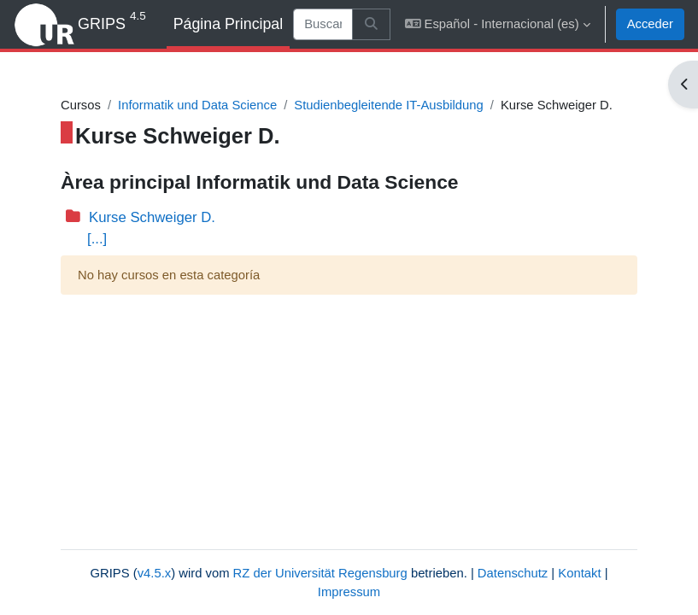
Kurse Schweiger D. (152, 217)
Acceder (650, 24)
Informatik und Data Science (197, 105)
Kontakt (579, 573)
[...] (97, 239)
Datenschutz (513, 573)
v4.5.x (155, 573)
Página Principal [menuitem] (228, 23)
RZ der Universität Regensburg (320, 573)
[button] (497, 24)
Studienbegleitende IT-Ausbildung (389, 105)
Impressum (349, 592)
